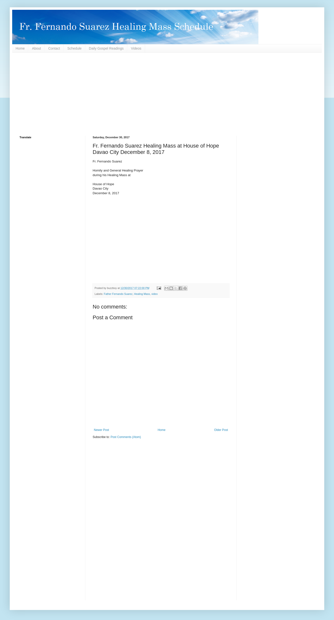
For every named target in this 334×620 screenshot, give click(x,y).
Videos (136, 48)
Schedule (74, 48)
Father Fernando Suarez (118, 293)
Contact (54, 48)
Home (20, 48)
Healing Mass (142, 293)
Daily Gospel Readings (106, 48)
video (154, 293)
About (36, 48)
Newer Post (101, 430)
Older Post (221, 430)
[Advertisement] (166, 94)
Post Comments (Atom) (125, 437)
